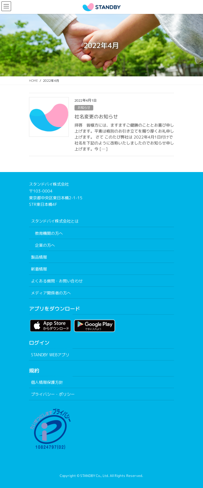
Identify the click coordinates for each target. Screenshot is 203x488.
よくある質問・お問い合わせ (57, 281)
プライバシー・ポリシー (53, 394)
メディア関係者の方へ (51, 293)
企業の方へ (45, 245)
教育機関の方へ (49, 233)
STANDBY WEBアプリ (50, 354)
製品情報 (39, 257)
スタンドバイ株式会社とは (55, 221)
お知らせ (84, 107)
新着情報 (39, 269)
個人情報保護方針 (47, 382)
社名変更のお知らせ (96, 116)
